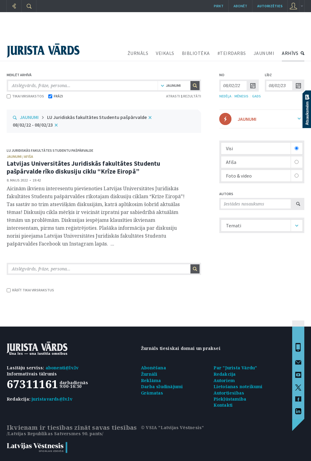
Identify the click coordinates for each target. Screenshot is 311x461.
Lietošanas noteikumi (238, 386)
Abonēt (240, 6)
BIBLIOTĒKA (196, 53)
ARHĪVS (290, 53)
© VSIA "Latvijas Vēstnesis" (172, 427)
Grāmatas (152, 393)
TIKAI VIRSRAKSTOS (25, 96)
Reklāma (151, 380)
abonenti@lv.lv (62, 368)
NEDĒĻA (225, 96)
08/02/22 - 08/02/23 (33, 125)
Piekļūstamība (230, 399)
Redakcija (225, 374)
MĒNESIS (241, 96)
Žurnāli (149, 374)
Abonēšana (153, 368)
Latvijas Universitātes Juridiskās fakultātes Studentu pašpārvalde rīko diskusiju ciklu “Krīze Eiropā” (83, 167)
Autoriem (224, 380)
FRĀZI (55, 96)
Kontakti (223, 405)
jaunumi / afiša (20, 156)
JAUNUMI (264, 53)
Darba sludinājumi (162, 386)
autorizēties (269, 6)
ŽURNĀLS (138, 53)
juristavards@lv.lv (52, 399)
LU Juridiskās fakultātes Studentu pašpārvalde (97, 117)
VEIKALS (165, 53)
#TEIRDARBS (231, 53)
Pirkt (219, 6)
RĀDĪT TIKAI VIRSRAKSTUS (30, 290)
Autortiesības (229, 393)
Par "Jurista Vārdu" (235, 368)
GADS (256, 96)
